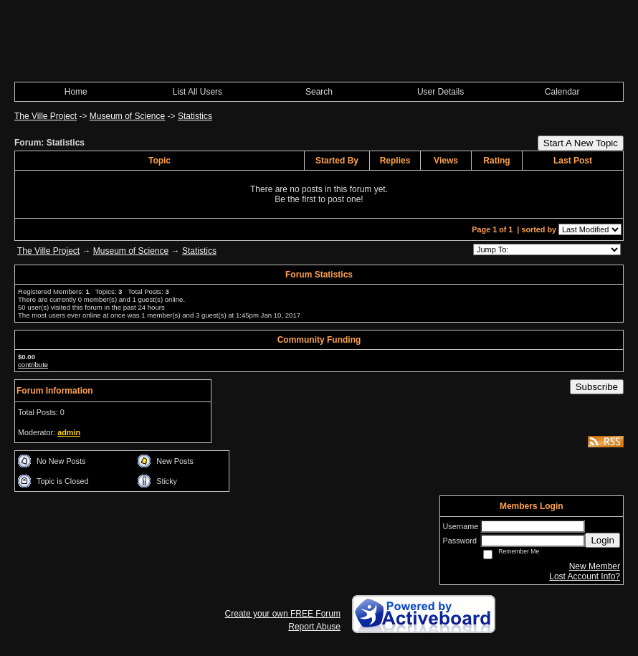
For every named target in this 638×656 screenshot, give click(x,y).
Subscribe (597, 386)
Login (602, 540)
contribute (33, 365)
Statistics (195, 116)
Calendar (562, 92)
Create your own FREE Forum (283, 614)
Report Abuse (314, 627)
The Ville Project (45, 116)
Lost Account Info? (584, 576)
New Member (594, 566)
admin (68, 432)
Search (319, 92)
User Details (440, 92)
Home (76, 92)
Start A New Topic (580, 143)
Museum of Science (127, 116)
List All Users (197, 92)
